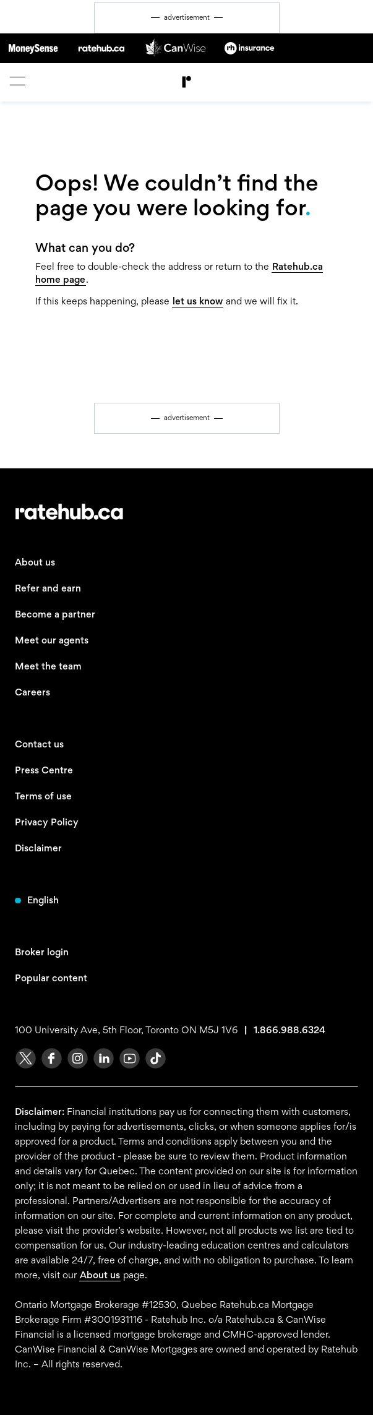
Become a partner (55, 614)
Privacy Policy (47, 822)
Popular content (51, 978)
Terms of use (43, 796)
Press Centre (44, 770)
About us (35, 562)
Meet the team (48, 666)
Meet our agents (51, 640)
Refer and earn (48, 588)
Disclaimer (38, 848)
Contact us (39, 744)
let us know (198, 301)
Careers (32, 692)
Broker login (42, 952)
